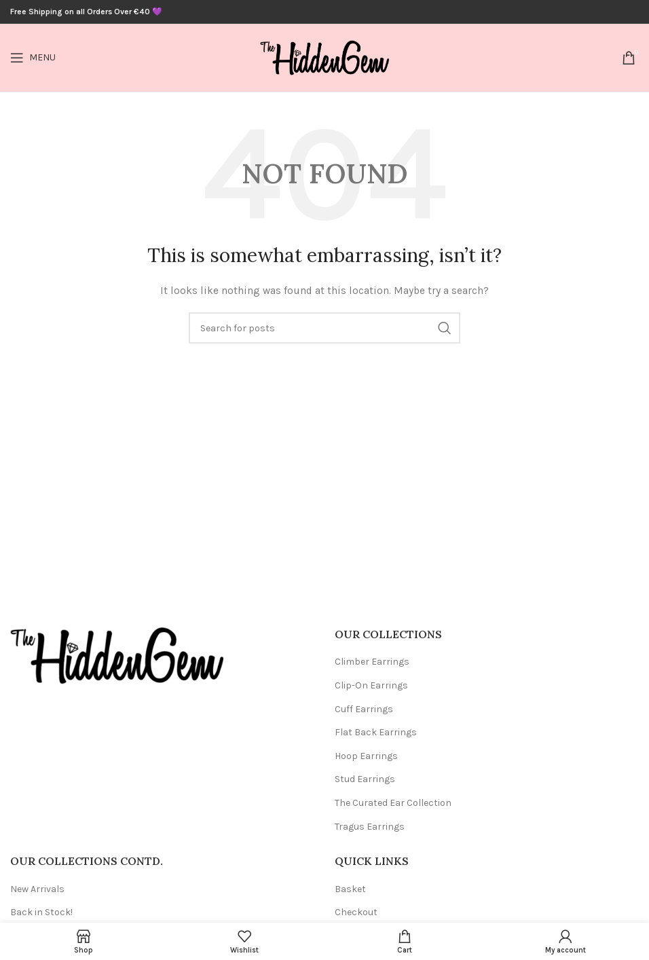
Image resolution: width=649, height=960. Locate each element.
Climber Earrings (372, 661)
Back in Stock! (41, 912)
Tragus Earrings (370, 826)
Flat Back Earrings (376, 732)
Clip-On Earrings (371, 685)
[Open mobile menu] (32, 57)
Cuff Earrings (364, 709)
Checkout (356, 912)
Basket (350, 889)
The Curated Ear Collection (393, 803)
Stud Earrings (365, 779)
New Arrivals (37, 889)
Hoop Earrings (366, 756)
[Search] (324, 328)
